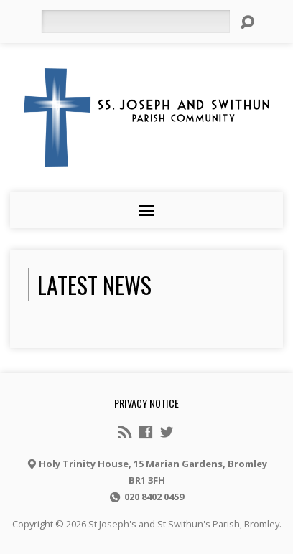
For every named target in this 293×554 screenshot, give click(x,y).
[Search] (136, 21)
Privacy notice (146, 402)
